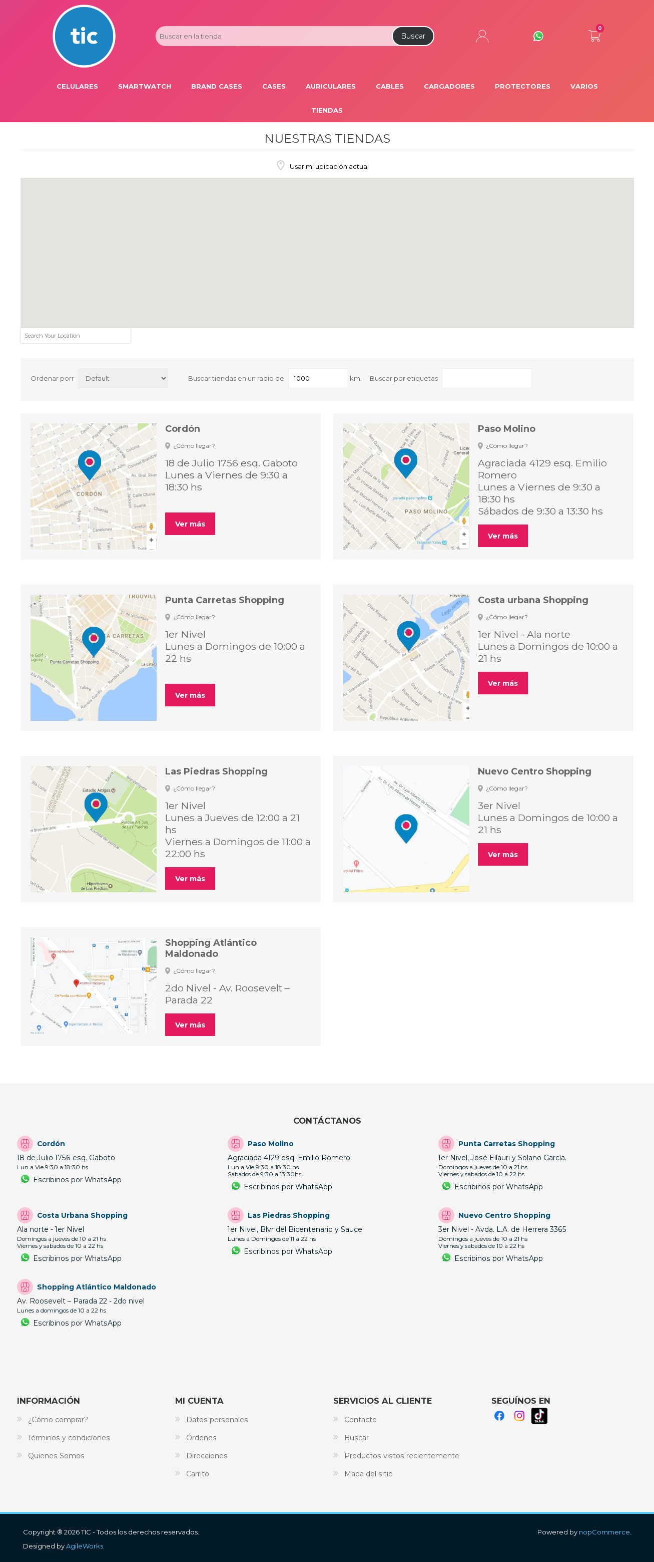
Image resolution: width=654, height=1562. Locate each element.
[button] (112, 278)
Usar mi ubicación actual (328, 166)
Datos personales (217, 1420)
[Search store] (273, 36)
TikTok (539, 1416)
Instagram (519, 1416)
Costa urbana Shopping (533, 600)
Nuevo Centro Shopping (534, 771)
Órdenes (201, 1438)
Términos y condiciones (69, 1438)
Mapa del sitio (368, 1474)
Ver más (190, 524)
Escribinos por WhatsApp (77, 1180)
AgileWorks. (85, 1546)
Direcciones (207, 1456)
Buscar (413, 36)
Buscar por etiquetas (404, 378)
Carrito (594, 34)
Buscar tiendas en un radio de (236, 378)
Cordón (182, 428)
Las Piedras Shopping (216, 771)
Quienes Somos (56, 1456)
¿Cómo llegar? (194, 445)
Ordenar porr (52, 378)
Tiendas (327, 110)
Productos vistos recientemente (401, 1456)
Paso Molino (506, 428)
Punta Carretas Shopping (224, 600)
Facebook (499, 1416)
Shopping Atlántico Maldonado (211, 948)
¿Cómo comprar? (58, 1420)
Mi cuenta (482, 36)
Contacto (360, 1420)
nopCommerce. (605, 1532)
